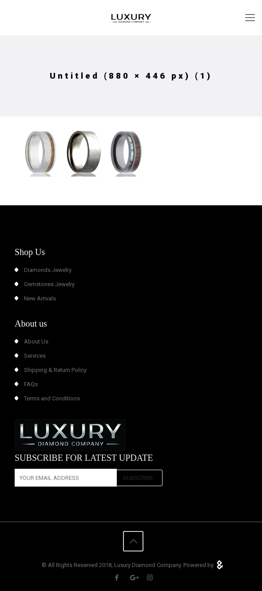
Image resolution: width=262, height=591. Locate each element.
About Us (36, 341)
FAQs (31, 384)
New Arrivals (40, 298)
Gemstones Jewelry (49, 284)
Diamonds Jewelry (47, 270)
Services (35, 355)
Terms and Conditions (52, 398)
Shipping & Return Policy (55, 370)
